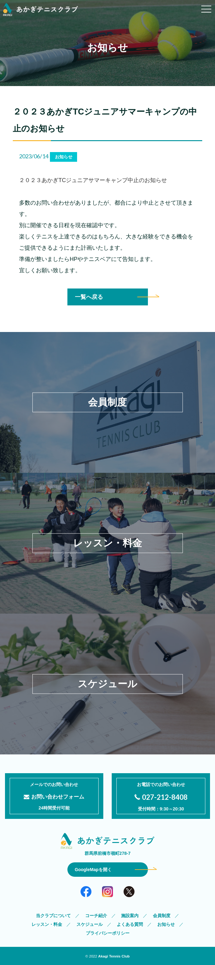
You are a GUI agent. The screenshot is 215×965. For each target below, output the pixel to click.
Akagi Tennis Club (114, 956)
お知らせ (166, 924)
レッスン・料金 (47, 924)
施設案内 (130, 915)
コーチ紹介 (96, 915)
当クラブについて (53, 915)
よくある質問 (130, 924)
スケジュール (89, 924)
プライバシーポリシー (107, 933)
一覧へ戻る (89, 297)
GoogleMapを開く (93, 869)
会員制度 (161, 915)
